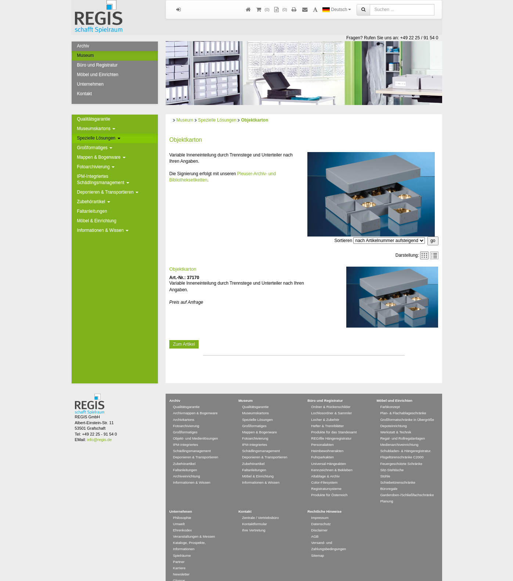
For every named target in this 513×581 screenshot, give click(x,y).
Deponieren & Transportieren (107, 192)
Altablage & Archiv (325, 465)
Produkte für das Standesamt (334, 421)
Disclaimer (319, 519)
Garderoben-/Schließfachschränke (407, 484)
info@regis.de (99, 429)
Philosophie (182, 507)
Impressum (319, 507)
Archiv (83, 45)
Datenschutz (320, 513)
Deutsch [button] (336, 9)
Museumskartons (96, 128)
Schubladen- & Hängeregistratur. (405, 440)
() (263, 9)
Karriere (179, 557)
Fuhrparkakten (322, 446)
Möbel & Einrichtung (96, 220)
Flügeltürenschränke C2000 (401, 446)
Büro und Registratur (97, 65)
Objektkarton (254, 120)
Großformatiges (95, 147)
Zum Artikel (184, 344)
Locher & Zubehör (325, 409)
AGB (314, 526)
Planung (386, 490)
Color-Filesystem (324, 472)
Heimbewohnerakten (327, 440)
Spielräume (182, 545)
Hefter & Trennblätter (327, 415)
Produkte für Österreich (329, 484)
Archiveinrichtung (186, 465)
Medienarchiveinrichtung (399, 434)
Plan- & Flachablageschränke (403, 402)
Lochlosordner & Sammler (331, 402)
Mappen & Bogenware (101, 157)
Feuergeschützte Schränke (401, 453)
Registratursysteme (326, 478)
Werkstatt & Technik (395, 421)
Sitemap (317, 545)
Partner (178, 551)
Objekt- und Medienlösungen (195, 428)
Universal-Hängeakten (328, 453)
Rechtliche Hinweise (324, 501)
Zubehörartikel (93, 201)
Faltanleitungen (92, 211)
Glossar (179, 570)
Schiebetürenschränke (397, 472)
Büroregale (388, 478)
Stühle (385, 465)
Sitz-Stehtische (392, 459)
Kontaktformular (254, 513)
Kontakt (84, 93)
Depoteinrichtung (393, 415)
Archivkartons (183, 409)
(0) (280, 9)
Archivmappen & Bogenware (195, 402)
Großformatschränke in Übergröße (407, 409)
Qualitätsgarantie (94, 119)
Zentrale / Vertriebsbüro (260, 507)
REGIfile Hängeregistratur (331, 428)
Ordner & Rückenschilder (330, 396)
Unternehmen (90, 84)
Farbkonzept (390, 396)
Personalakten (322, 434)
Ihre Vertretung (253, 519)
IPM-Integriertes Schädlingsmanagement (103, 179)
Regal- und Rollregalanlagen (402, 428)
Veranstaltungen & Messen (194, 526)
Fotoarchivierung (96, 166)
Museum (85, 55)
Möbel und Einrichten (98, 74)
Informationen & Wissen (103, 230)
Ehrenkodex (182, 519)
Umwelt (179, 513)
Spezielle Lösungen (98, 138)
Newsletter (181, 564)
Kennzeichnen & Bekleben (332, 459)
